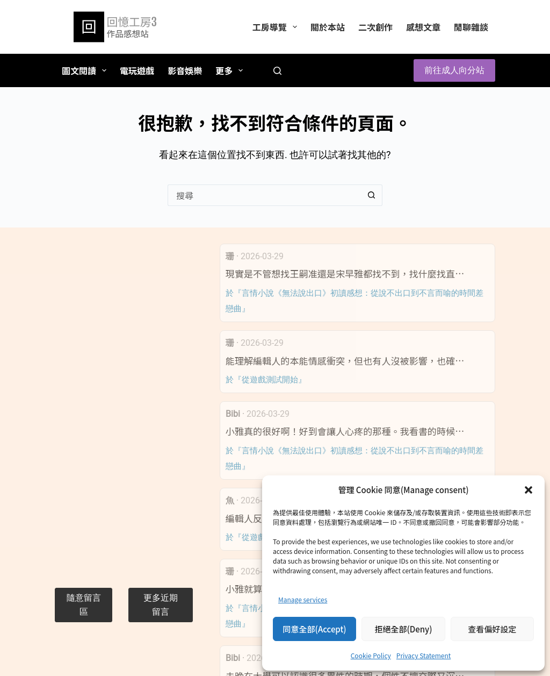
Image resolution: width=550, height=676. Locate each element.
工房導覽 (276, 26)
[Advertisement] (123, 405)
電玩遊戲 (137, 70)
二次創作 (375, 26)
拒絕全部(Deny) (403, 629)
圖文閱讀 (86, 70)
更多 (231, 70)
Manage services (302, 599)
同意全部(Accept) (314, 629)
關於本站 (327, 26)
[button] (528, 490)
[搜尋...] (264, 195)
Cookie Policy (371, 655)
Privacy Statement (423, 655)
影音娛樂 (185, 70)
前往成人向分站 (454, 70)
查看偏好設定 (492, 629)
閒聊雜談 (471, 26)
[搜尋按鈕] (371, 195)
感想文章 (423, 26)
